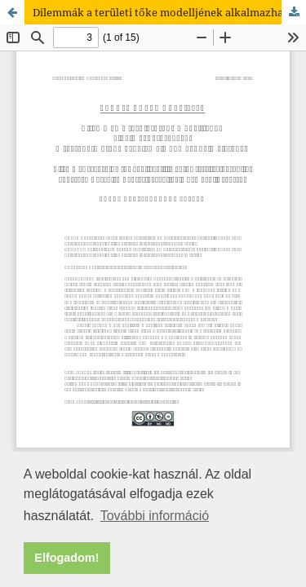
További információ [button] (154, 516)
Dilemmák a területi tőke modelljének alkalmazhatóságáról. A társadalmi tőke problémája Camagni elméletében (169, 12)
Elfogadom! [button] (66, 557)
